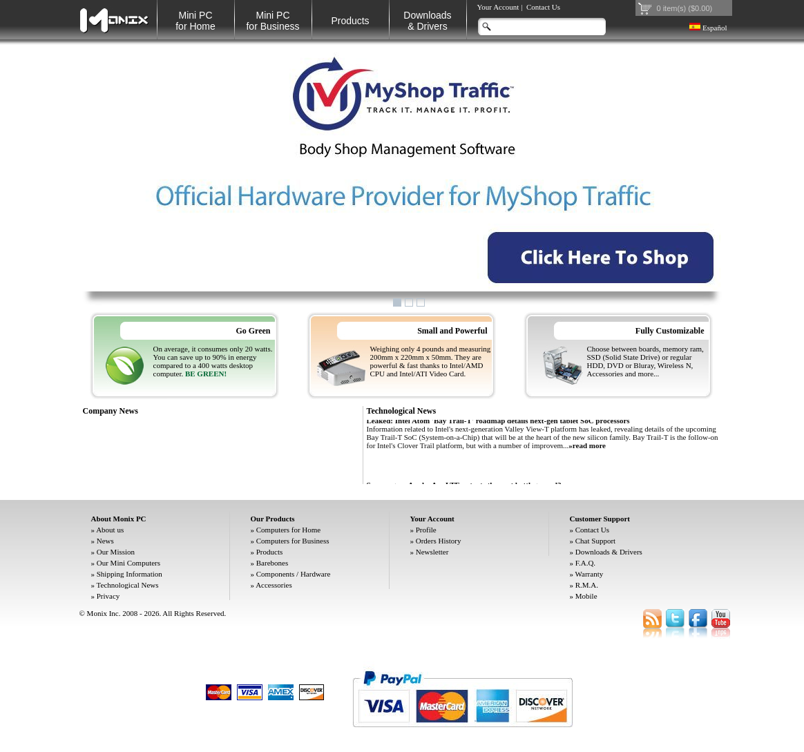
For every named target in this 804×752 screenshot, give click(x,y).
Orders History (438, 541)
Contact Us (543, 7)
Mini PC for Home (195, 21)
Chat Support (595, 541)
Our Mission (116, 552)
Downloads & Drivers (608, 552)
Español (708, 27)
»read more (587, 449)
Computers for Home (288, 530)
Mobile (586, 596)
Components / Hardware (293, 574)
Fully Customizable (670, 331)
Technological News (402, 411)
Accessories (274, 585)
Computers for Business (292, 541)
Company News (110, 411)
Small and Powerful (452, 331)
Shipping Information (129, 574)
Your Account (498, 7)
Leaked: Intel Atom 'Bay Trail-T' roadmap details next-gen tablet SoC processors (498, 424)
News (105, 541)
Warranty (589, 574)
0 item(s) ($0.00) (685, 8)
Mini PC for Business (272, 21)
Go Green (253, 331)
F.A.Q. (585, 563)
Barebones (272, 563)
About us (110, 530)
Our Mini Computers (128, 563)
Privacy (108, 596)
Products (350, 20)
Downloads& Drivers (427, 21)
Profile (426, 530)
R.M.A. (586, 585)
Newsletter (432, 552)
